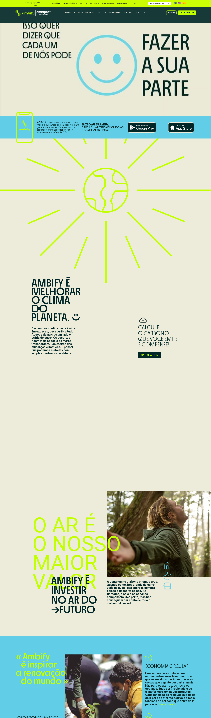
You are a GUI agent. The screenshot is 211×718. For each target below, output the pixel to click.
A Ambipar (56, 3)
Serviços (83, 3)
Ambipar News (108, 3)
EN (179, 3)
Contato (133, 3)
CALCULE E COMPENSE (84, 13)
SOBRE (68, 13)
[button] (171, 12)
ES (184, 3)
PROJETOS (101, 13)
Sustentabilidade (70, 3)
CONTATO (128, 13)
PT (175, 3)
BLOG (138, 13)
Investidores (122, 3)
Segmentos (94, 3)
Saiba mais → (168, 704)
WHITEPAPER (114, 13)
